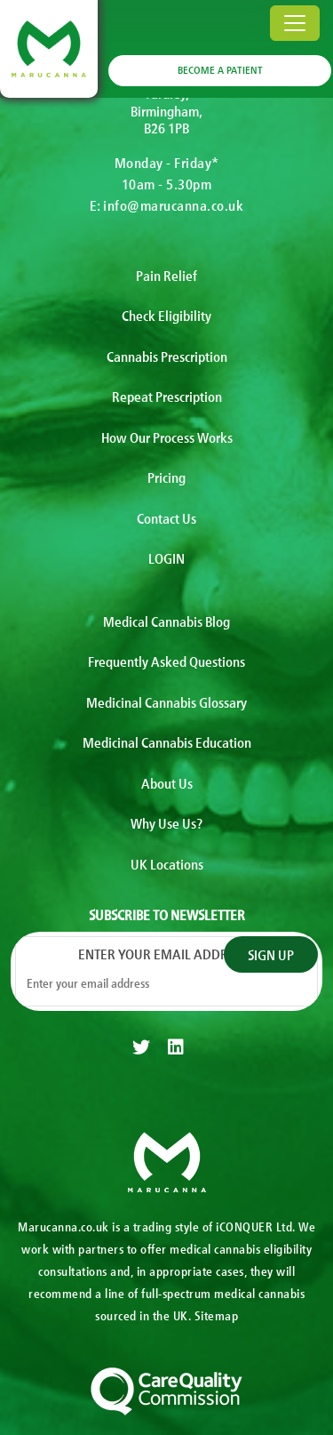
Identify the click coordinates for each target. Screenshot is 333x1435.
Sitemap (216, 1315)
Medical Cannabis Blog (166, 620)
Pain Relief (166, 275)
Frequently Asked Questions (166, 660)
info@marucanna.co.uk (173, 204)
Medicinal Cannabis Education (167, 741)
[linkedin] (176, 1047)
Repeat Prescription (167, 395)
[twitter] (141, 1047)
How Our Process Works (167, 436)
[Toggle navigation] (295, 23)
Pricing (166, 476)
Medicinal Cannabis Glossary (166, 701)
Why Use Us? (166, 822)
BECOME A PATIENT (220, 69)
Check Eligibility (166, 315)
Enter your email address (166, 953)
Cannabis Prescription (167, 355)
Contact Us (166, 517)
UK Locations (167, 863)
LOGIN (166, 557)
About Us (167, 782)
